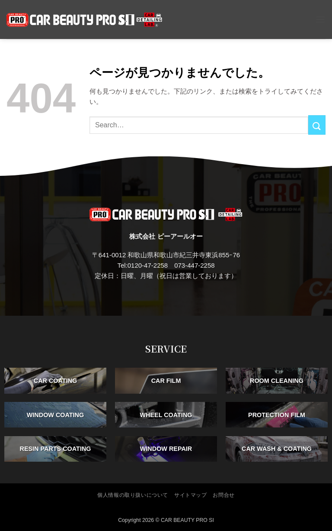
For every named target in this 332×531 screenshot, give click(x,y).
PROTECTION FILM (276, 414)
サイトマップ (190, 495)
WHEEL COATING (166, 414)
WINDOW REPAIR (166, 448)
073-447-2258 (194, 265)
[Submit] (317, 124)
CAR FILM (166, 380)
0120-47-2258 (148, 265)
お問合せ (223, 495)
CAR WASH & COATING (277, 448)
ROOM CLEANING (276, 380)
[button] (320, 19)
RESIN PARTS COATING (55, 448)
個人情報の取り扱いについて (132, 495)
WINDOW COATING (55, 414)
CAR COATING (55, 380)
